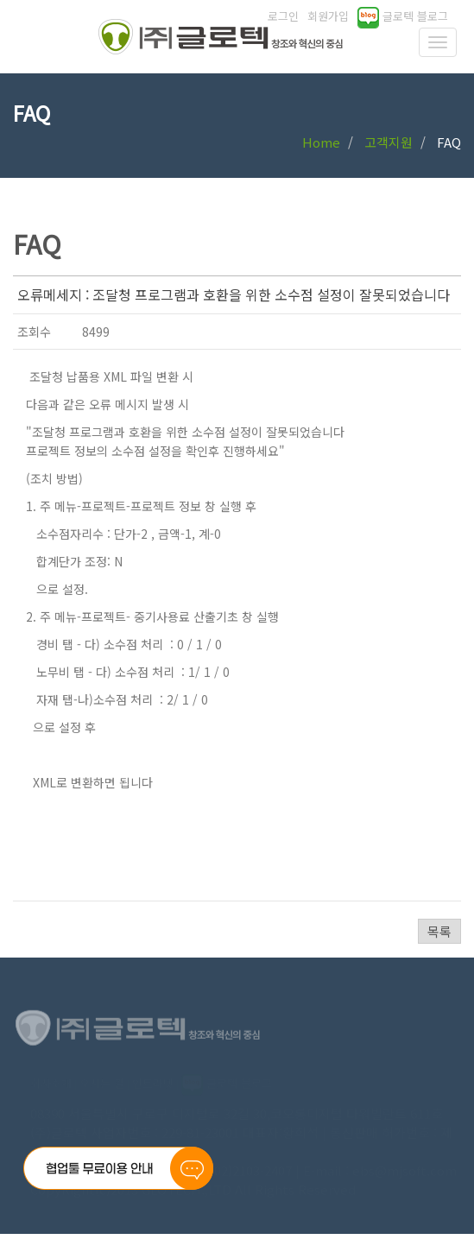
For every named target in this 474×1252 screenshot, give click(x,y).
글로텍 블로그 (402, 16)
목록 (439, 931)
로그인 (283, 16)
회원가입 (328, 16)
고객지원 (388, 142)
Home (321, 142)
